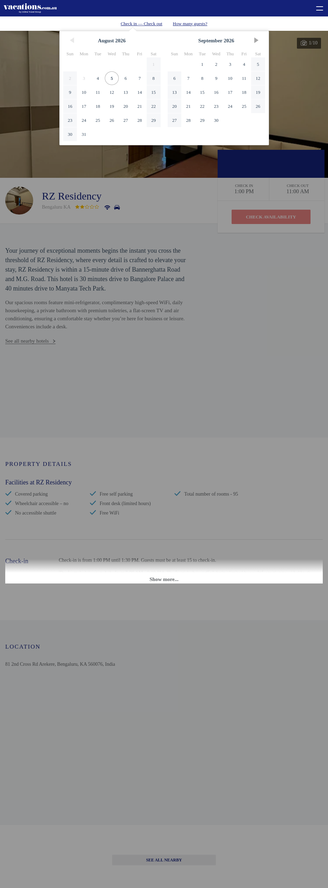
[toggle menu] (316, 7)
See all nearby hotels (27, 341)
